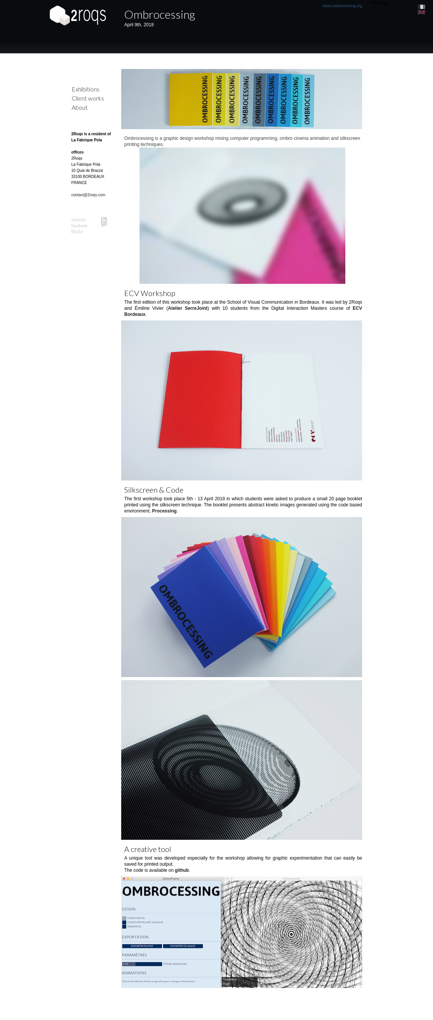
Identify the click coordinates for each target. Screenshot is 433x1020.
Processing (164, 511)
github (182, 870)
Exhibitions (85, 89)
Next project (381, 3)
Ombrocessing (159, 14)
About (80, 107)
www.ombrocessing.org (342, 6)
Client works (88, 98)
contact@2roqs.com (88, 195)
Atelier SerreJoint (187, 308)
